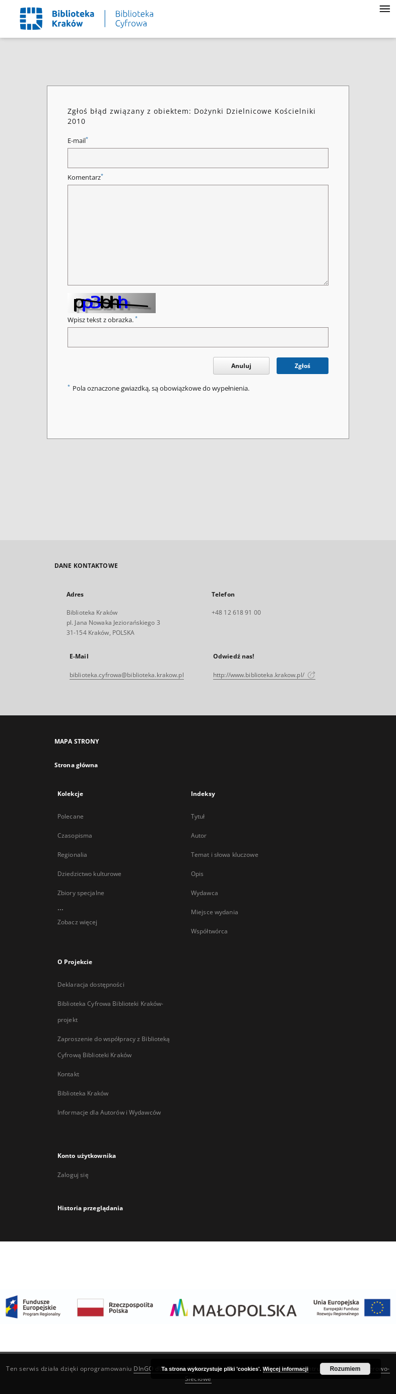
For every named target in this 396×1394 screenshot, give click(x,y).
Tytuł (198, 816)
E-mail (78, 140)
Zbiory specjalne (80, 893)
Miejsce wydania (214, 912)
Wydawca (204, 893)
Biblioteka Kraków (82, 1093)
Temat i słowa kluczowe (224, 854)
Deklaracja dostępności (90, 984)
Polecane (70, 816)
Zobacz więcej (77, 922)
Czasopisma (74, 835)
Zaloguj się (73, 1174)
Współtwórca (209, 931)
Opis (197, 873)
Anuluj (241, 365)
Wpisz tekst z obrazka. (103, 320)
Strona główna (76, 765)
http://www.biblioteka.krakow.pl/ (264, 675)
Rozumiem (345, 1368)
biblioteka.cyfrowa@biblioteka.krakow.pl (127, 675)
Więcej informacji (285, 1369)
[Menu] (384, 8)
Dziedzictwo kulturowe (89, 873)
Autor (199, 835)
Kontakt (68, 1074)
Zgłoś (302, 365)
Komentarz (85, 177)
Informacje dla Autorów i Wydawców (109, 1112)
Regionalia (72, 854)
